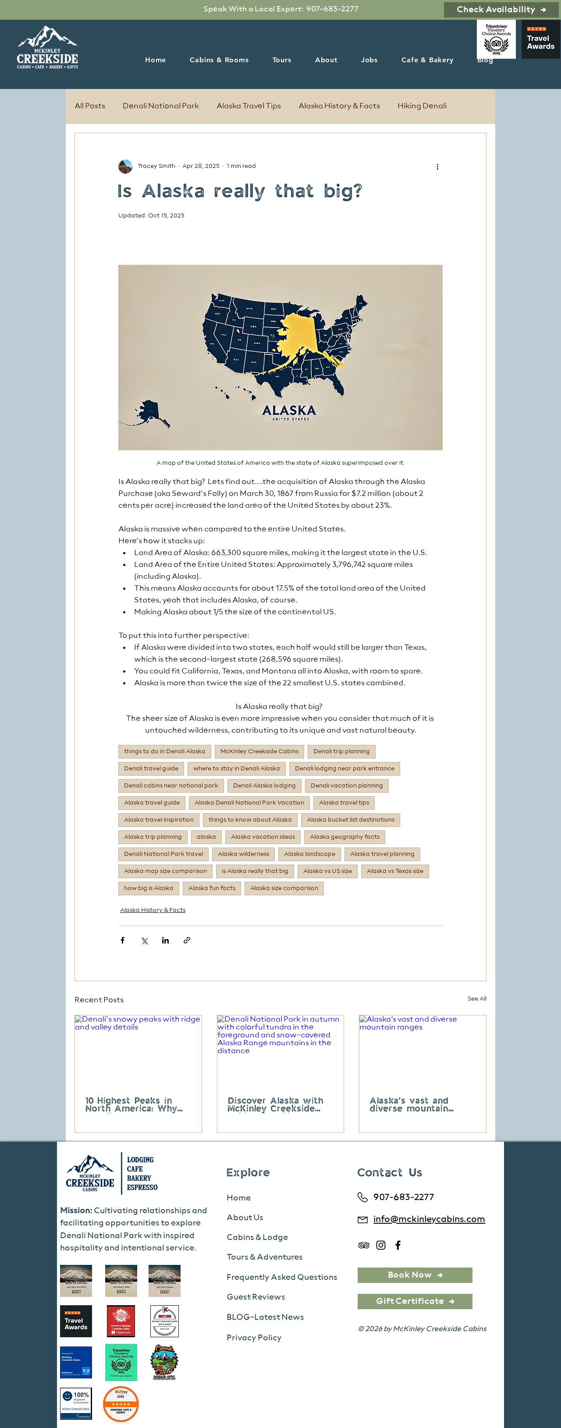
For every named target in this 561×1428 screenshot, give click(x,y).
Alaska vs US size (327, 871)
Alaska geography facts (345, 837)
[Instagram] (381, 1245)
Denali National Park (161, 106)
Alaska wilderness (243, 854)
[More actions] (437, 166)
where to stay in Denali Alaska (236, 769)
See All (477, 999)
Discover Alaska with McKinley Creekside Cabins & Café (275, 1105)
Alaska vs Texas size (395, 871)
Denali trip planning (341, 751)
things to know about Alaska (250, 820)
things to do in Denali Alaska (165, 751)
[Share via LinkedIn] (165, 940)
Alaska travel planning (382, 854)
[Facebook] (398, 1245)
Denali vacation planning (347, 786)
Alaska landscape (309, 854)
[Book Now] (415, 1275)
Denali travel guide (151, 769)
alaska (206, 837)
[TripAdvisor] (364, 1245)
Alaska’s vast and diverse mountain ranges (409, 1105)
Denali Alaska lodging (264, 786)
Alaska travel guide (152, 803)
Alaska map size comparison (165, 871)
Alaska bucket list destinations (350, 820)
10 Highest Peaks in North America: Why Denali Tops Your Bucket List (131, 1105)
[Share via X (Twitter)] (144, 940)
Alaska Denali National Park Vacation (249, 803)
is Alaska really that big (255, 871)
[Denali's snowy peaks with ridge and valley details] (138, 1050)
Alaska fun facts (211, 888)
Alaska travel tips (344, 803)
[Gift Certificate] (415, 1301)
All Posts (90, 106)
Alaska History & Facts (339, 106)
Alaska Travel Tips (249, 106)
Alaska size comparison (284, 888)
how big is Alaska (149, 888)
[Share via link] (187, 940)
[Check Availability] (501, 10)
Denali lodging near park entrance (344, 769)
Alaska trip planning (153, 837)
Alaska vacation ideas (263, 837)
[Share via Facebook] (122, 940)
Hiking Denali (422, 106)
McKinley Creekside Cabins (259, 751)
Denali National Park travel (163, 854)
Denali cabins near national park (171, 786)
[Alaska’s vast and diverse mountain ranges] (422, 1050)
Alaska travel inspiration (159, 820)
